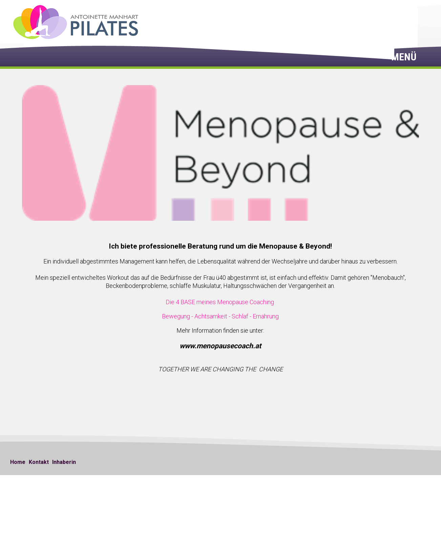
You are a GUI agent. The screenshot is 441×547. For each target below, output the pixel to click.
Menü (405, 57)
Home (17, 462)
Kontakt (39, 462)
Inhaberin (64, 462)
